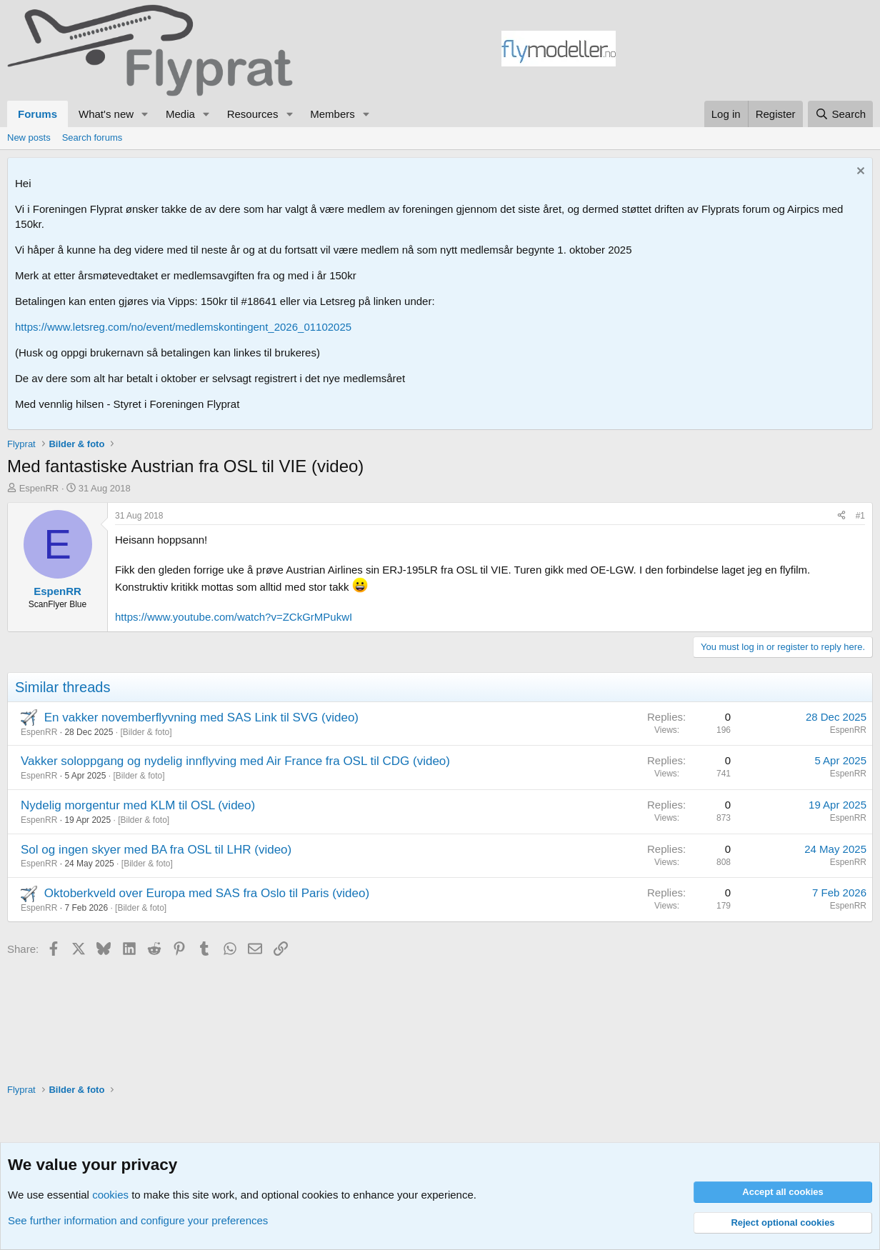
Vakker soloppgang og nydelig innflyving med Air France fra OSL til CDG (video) (235, 761)
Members (332, 114)
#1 (860, 516)
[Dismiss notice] (859, 172)
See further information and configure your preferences (138, 1220)
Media (180, 114)
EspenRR (39, 488)
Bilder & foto (146, 732)
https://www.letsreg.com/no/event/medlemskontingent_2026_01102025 (183, 327)
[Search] (840, 114)
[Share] (841, 516)
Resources (253, 114)
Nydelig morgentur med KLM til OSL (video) (138, 805)
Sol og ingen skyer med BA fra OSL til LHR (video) (156, 849)
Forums (37, 114)
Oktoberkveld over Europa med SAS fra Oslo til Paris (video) (206, 893)
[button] (145, 114)
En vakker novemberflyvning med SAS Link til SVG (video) (201, 717)
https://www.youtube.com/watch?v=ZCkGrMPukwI (233, 617)
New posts (29, 137)
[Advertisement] (744, 50)
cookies (110, 1195)
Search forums (92, 137)
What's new (106, 114)
